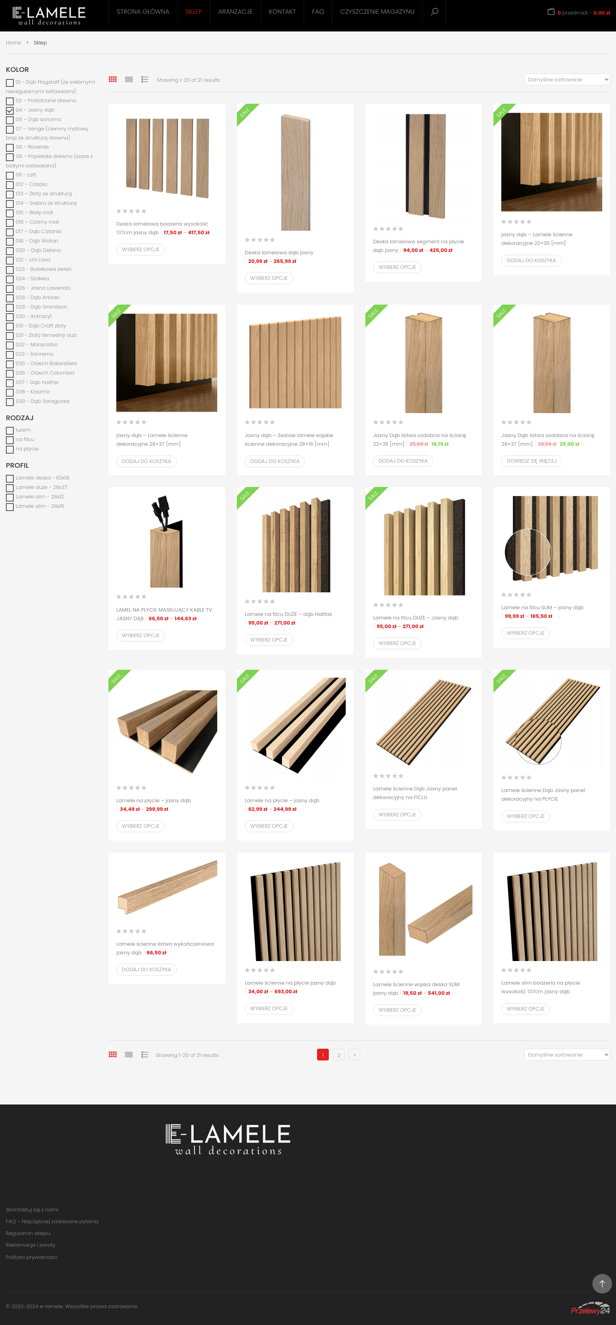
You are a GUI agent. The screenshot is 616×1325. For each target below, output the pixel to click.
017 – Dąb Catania (39, 231)
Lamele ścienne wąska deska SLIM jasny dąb (423, 989)
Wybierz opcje (141, 249)
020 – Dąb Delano (38, 250)
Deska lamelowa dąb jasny (295, 257)
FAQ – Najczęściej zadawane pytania (52, 1221)
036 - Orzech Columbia (45, 373)
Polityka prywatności (31, 1257)
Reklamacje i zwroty (30, 1245)
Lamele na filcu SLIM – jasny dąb (551, 612)
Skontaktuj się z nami (32, 1209)
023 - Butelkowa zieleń (44, 269)
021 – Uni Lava (33, 259)
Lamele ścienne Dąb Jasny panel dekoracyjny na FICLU (423, 797)
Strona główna (143, 11)
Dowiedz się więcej (531, 461)
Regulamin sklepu (28, 1233)
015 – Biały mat (34, 212)
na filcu (25, 439)
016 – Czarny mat (37, 222)
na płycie (27, 448)
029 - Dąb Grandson (42, 307)
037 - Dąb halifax (37, 382)
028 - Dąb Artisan (38, 297)
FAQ (318, 11)
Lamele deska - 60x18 (43, 477)
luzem (23, 430)
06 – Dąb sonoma (38, 119)
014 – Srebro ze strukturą (46, 203)
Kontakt (282, 11)
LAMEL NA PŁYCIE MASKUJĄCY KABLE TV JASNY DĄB (166, 614)
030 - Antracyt (34, 316)
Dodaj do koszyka (531, 260)
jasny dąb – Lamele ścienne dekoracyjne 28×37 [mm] (166, 444)
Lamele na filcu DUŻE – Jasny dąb (423, 622)
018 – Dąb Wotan (37, 240)
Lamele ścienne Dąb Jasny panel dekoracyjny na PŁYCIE (551, 799)
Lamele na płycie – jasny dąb (166, 805)
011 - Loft (26, 174)
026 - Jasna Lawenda (43, 288)
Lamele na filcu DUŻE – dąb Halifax (295, 618)
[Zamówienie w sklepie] (567, 79)
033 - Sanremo (34, 354)
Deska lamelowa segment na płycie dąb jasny (423, 246)
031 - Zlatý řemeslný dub (46, 335)
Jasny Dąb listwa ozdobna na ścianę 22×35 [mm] (423, 440)
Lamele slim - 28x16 (40, 506)
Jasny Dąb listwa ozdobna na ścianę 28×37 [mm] (551, 440)
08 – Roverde (32, 147)
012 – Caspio (31, 184)
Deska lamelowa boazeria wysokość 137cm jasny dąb (166, 228)
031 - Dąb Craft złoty (41, 325)
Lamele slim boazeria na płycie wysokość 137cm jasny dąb (551, 992)
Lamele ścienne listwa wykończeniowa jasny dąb (165, 948)
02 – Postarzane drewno (46, 100)
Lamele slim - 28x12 (40, 496)
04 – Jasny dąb (35, 110)
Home (13, 42)
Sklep (193, 11)
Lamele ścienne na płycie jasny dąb (295, 987)
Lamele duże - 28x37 (41, 487)
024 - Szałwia (32, 278)
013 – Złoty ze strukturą (44, 193)
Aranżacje (235, 11)
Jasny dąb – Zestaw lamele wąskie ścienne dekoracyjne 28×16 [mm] (289, 444)
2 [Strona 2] (338, 1055)
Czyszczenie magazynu (377, 11)
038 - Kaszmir (33, 391)
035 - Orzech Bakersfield (46, 363)
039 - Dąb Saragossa (43, 401)
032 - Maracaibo (37, 344)
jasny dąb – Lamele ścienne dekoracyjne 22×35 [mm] (551, 243)
